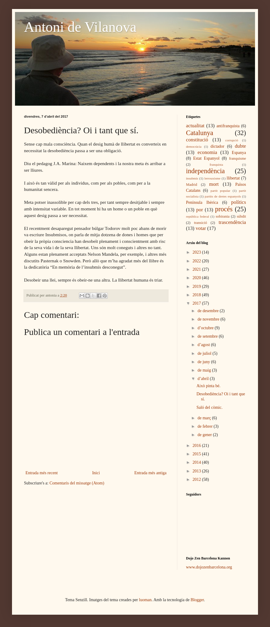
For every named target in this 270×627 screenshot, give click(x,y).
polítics (238, 202)
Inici (96, 473)
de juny (204, 362)
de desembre (208, 311)
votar (201, 228)
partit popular (220, 190)
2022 (197, 261)
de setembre (208, 336)
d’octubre (205, 328)
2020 (197, 278)
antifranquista (227, 126)
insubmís (192, 178)
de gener (205, 435)
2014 (197, 462)
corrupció (231, 140)
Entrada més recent (42, 473)
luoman (145, 600)
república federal (197, 216)
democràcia (194, 146)
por (199, 210)
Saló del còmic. (209, 407)
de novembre (208, 319)
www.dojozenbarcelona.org (209, 567)
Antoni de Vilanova (80, 27)
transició (200, 223)
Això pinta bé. (208, 386)
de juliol (204, 353)
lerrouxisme (212, 178)
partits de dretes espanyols (223, 196)
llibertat (233, 178)
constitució (197, 140)
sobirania (223, 216)
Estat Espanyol (206, 158)
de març (204, 418)
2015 (197, 454)
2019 (197, 286)
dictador (217, 146)
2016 (197, 445)
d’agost (204, 344)
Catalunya (199, 133)
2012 (197, 479)
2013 (197, 471)
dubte (240, 146)
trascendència (232, 222)
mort (214, 184)
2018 (197, 295)
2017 (197, 303)
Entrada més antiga (150, 473)
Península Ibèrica (202, 202)
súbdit (241, 216)
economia (207, 152)
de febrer (205, 426)
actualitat (195, 125)
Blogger (197, 600)
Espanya (239, 152)
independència (205, 171)
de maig (204, 370)
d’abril (203, 378)
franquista (216, 164)
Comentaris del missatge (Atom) (77, 483)
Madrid (191, 184)
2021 (197, 269)
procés (223, 209)
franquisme (237, 158)
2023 (197, 252)
